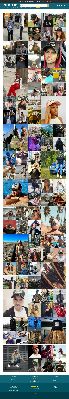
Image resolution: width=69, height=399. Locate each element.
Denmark (33, 395)
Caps (5, 7)
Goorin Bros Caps (14, 378)
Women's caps (13, 379)
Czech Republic (28, 395)
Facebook (55, 387)
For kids (22, 7)
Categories (43, 7)
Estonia (45, 395)
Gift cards (27, 7)
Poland (27, 397)
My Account (14, 386)
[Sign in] (59, 5)
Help (64, 7)
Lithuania (15, 397)
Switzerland (49, 397)
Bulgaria (13, 395)
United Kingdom (54, 397)
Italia (9, 397)
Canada (17, 395)
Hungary (62, 395)
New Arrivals (32, 7)
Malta (24, 397)
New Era (14, 7)
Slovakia (37, 397)
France (52, 395)
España (42, 395)
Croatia (21, 395)
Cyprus (24, 395)
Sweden (45, 397)
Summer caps (13, 376)
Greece (58, 395)
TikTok (55, 386)
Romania (33, 397)
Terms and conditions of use (13, 390)
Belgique (10, 395)
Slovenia (41, 397)
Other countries (60, 397)
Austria (7, 395)
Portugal (30, 397)
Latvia (12, 397)
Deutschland (38, 395)
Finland (49, 395)
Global (55, 395)
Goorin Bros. (9, 7)
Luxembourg (20, 397)
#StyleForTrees (13, 387)
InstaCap (47, 7)
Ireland (7, 397)
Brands (18, 7)
